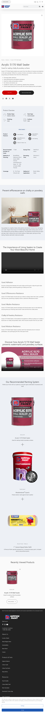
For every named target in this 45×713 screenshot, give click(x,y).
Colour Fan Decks (6, 668)
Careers (3, 652)
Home (2, 71)
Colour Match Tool (6, 684)
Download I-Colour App (7, 691)
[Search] (39, 6)
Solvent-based (30, 127)
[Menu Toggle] (42, 6)
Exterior (7, 71)
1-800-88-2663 (6, 630)
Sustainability (5, 645)
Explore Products (6, 661)
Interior (13, 127)
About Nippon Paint (6, 641)
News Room (5, 648)
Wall (28, 132)
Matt (8, 132)
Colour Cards (5, 664)
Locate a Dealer (5, 638)
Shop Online (5, 671)
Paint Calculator (5, 687)
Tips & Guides (5, 680)
